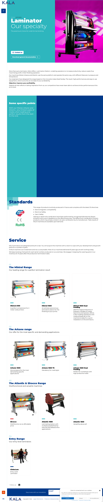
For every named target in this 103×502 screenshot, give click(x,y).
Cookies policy (75, 500)
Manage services (65, 496)
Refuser (81, 498)
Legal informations (38, 499)
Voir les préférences (94, 498)
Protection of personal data (85, 500)
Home (12, 17)
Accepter (68, 498)
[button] (100, 490)
